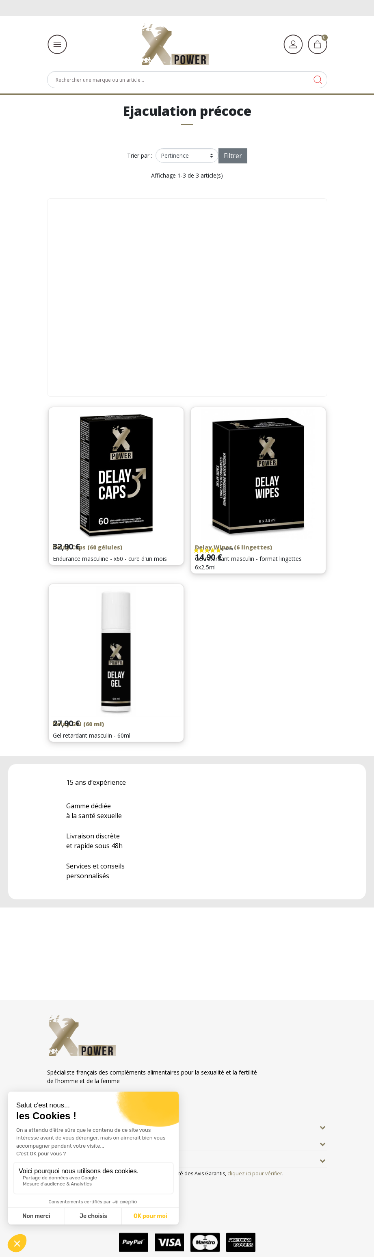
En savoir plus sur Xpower (88, 1125)
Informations (69, 1159)
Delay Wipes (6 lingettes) (233, 547)
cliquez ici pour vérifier (254, 1173)
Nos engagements (77, 1142)
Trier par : (139, 155)
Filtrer (233, 155)
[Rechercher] (187, 79)
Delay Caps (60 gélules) (87, 547)
